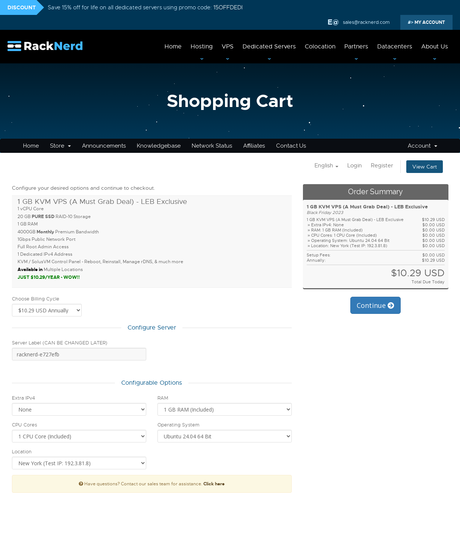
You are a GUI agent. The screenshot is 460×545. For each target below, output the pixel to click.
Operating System (178, 425)
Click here (214, 484)
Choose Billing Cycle (35, 299)
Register (382, 165)
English (326, 165)
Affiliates (254, 145)
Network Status (212, 145)
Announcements (104, 145)
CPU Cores (24, 425)
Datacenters (394, 46)
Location (22, 451)
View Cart (424, 166)
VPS (228, 46)
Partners (356, 46)
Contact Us (291, 145)
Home (173, 46)
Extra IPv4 (23, 398)
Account (422, 145)
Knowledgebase (159, 145)
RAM (162, 398)
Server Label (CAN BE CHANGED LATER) (59, 343)
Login (354, 165)
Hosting (202, 46)
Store (60, 145)
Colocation (320, 46)
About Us (434, 46)
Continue (375, 305)
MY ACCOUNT (429, 22)
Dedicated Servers (269, 46)
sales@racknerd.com (365, 22)
